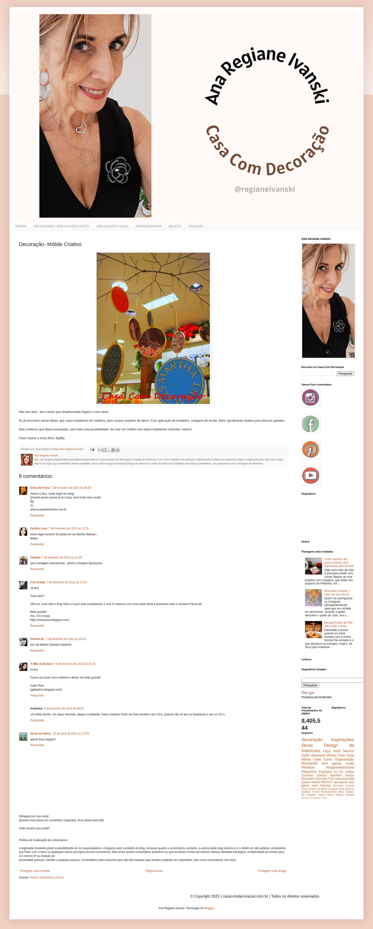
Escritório (338, 785)
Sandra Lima (38, 528)
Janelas (305, 791)
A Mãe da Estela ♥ (42, 663)
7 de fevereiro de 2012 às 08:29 (71, 487)
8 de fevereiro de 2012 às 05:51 (64, 708)
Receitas (308, 767)
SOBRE (21, 226)
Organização (344, 759)
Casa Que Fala (324, 778)
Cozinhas (307, 775)
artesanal (318, 755)
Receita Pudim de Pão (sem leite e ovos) (338, 624)
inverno (350, 785)
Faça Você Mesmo (338, 751)
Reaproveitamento (340, 767)
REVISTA (327, 782)
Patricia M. (37, 639)
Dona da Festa (40, 487)
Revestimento (329, 791)
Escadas (333, 788)
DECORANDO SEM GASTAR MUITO (61, 226)
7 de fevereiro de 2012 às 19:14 (66, 639)
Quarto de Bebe (318, 788)
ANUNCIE (195, 226)
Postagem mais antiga (272, 871)
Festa (304, 788)
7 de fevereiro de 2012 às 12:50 (62, 557)
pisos (341, 791)
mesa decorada (344, 778)
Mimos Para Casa (340, 755)
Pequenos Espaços (316, 771)
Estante (349, 794)
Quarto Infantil (310, 782)
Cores (327, 759)
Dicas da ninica (41, 733)
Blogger (209, 908)
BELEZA (175, 226)
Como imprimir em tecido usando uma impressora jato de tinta (339, 562)
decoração (312, 739)
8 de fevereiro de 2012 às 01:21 (75, 663)
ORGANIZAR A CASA (112, 226)
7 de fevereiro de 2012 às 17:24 (67, 582)
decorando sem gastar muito (327, 763)
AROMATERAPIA (148, 226)
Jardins (349, 771)
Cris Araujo (37, 582)
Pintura (339, 794)
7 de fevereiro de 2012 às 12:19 (69, 528)
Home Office (326, 794)
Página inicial (154, 871)
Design (349, 775)
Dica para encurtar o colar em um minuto (337, 592)
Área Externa (346, 788)
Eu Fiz (338, 771)
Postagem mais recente (35, 871)
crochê (315, 791)
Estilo (305, 755)
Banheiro (336, 775)
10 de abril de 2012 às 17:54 (71, 733)
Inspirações (342, 739)
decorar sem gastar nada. (314, 797)
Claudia (35, 557)
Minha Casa (311, 759)
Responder (37, 515)
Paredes (325, 785)
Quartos (322, 775)
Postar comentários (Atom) (47, 877)
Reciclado (307, 778)
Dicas (307, 745)
